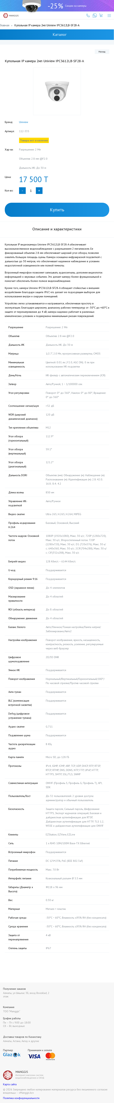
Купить (57, 210)
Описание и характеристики (57, 229)
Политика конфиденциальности (21, 1094)
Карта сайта (10, 1080)
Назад (102, 51)
